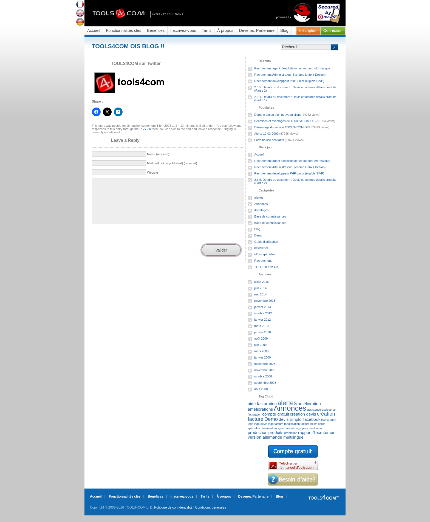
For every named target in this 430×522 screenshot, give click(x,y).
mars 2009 (261, 351)
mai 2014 (260, 294)
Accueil (93, 30)
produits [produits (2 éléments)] (276, 432)
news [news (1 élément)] (313, 423)
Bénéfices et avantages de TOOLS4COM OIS (284, 121)
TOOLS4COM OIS (266, 267)
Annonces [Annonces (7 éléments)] (290, 408)
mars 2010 (261, 326)
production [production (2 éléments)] (257, 432)
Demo (258, 235)
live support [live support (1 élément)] (328, 419)
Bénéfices (156, 30)
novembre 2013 (264, 300)
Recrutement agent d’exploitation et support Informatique (292, 68)
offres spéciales (264, 254)
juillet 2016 (261, 281)
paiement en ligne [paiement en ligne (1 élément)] (272, 428)
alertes (258, 197)
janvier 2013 (262, 307)
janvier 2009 (262, 357)
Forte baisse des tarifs (269, 140)
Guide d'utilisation (266, 241)
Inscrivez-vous (183, 30)
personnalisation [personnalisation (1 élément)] (313, 428)
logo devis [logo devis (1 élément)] (260, 423)
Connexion (333, 30)
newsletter (261, 248)
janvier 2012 (262, 319)
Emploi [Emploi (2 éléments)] (295, 419)
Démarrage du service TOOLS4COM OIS (282, 127)
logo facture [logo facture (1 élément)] (276, 423)
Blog (284, 30)
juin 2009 (260, 344)
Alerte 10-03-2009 (266, 133)
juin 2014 (260, 288)
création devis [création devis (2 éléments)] (303, 414)
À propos (225, 30)
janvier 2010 (262, 332)
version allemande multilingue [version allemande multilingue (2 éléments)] (276, 437)
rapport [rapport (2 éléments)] (305, 432)
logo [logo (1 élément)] (250, 423)
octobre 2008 (263, 376)
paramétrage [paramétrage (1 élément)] (293, 428)
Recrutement (262, 260)
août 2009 (261, 338)
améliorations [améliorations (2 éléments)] (260, 409)
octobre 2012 (263, 313)
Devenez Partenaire (257, 30)
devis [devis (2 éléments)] (283, 419)
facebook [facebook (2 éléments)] (312, 419)
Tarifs (206, 30)
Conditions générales (210, 507)
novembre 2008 (264, 370)
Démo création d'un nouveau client (277, 114)
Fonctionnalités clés (123, 30)
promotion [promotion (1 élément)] (290, 432)
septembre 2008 (265, 382)
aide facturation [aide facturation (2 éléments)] (262, 403)
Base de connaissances (270, 216)
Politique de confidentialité (173, 507)
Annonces (261, 203)
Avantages (261, 210)
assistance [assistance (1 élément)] (314, 409)
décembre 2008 (264, 363)
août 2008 (261, 389)
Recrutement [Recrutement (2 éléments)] (324, 432)
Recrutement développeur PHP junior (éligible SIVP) (289, 81)
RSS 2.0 (145, 129)
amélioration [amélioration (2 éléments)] (309, 403)
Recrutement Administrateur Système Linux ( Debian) (290, 74)
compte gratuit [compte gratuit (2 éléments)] (275, 414)
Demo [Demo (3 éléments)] (271, 419)
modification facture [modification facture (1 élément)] (296, 423)
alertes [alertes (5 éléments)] (287, 403)
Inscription (308, 30)
